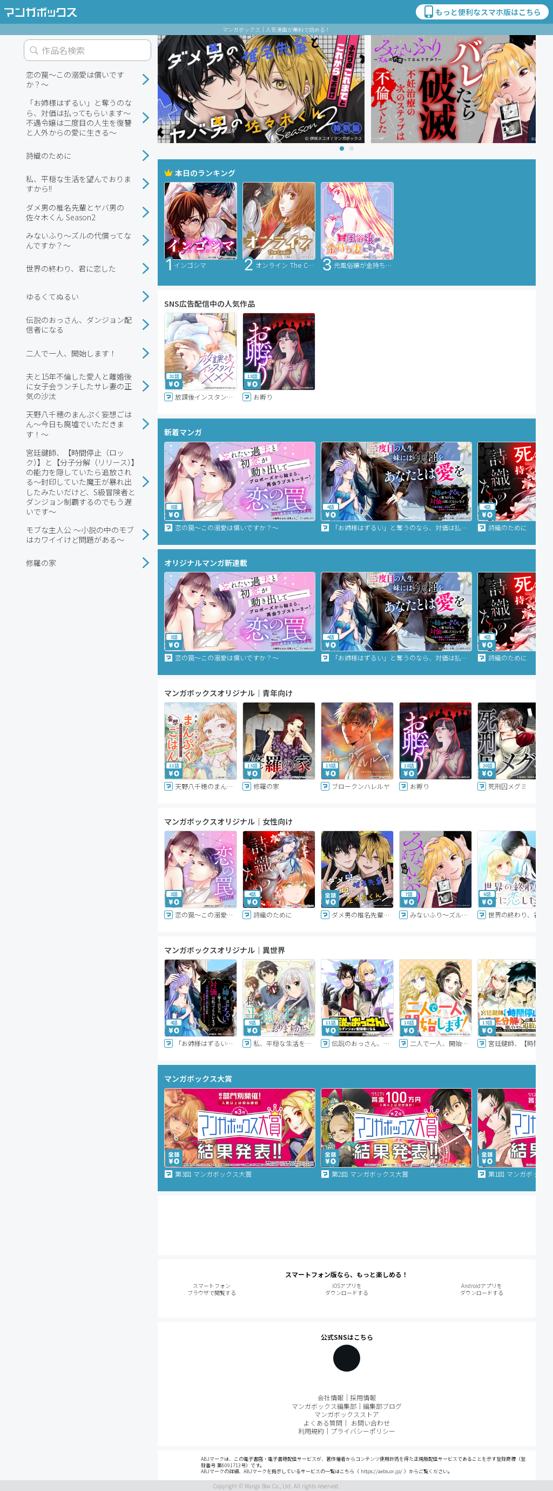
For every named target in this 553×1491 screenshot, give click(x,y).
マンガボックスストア (346, 1414)
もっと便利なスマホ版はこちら (481, 11)
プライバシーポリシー (363, 1430)
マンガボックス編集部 (324, 1406)
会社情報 (330, 1397)
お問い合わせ (370, 1422)
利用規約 (311, 1430)
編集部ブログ (382, 1406)
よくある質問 (323, 1422)
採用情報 (363, 1397)
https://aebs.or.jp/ (381, 1471)
